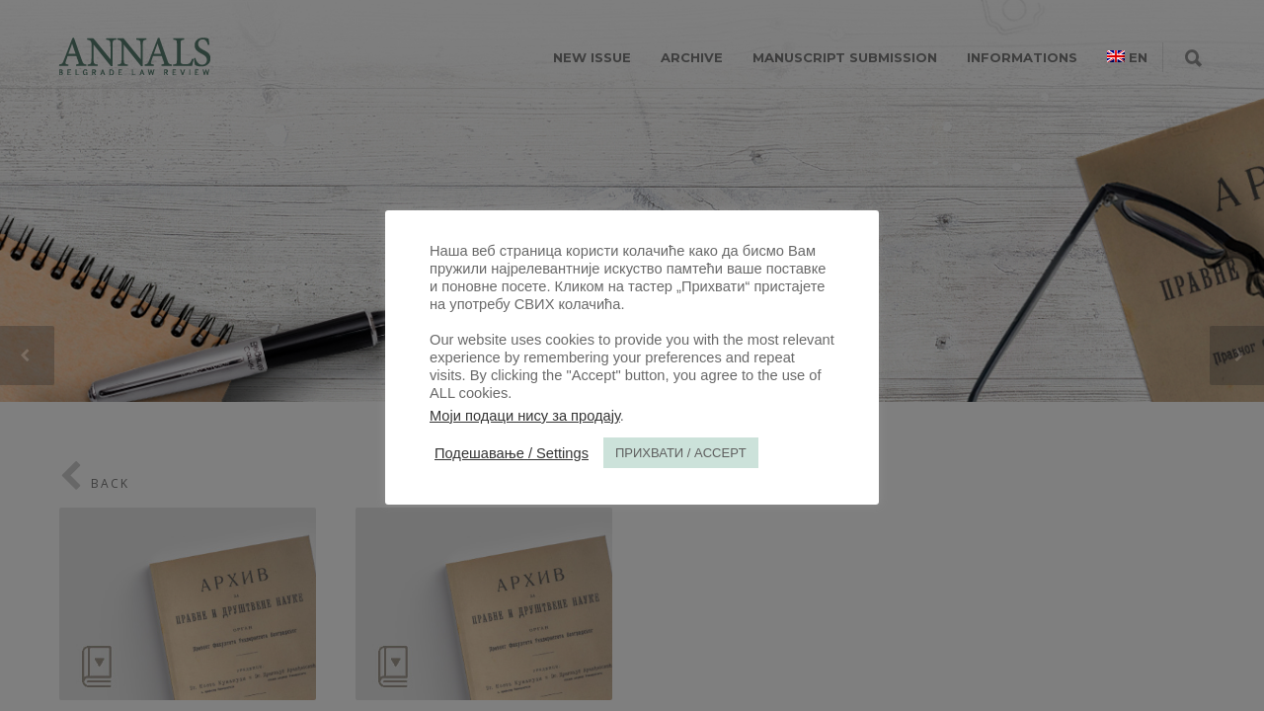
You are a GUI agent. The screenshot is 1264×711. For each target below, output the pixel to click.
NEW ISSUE (592, 57)
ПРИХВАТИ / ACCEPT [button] (681, 452)
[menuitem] (1127, 57)
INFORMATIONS (1022, 57)
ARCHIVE (692, 57)
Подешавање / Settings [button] (511, 453)
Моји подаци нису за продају (525, 416)
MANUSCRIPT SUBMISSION (844, 57)
